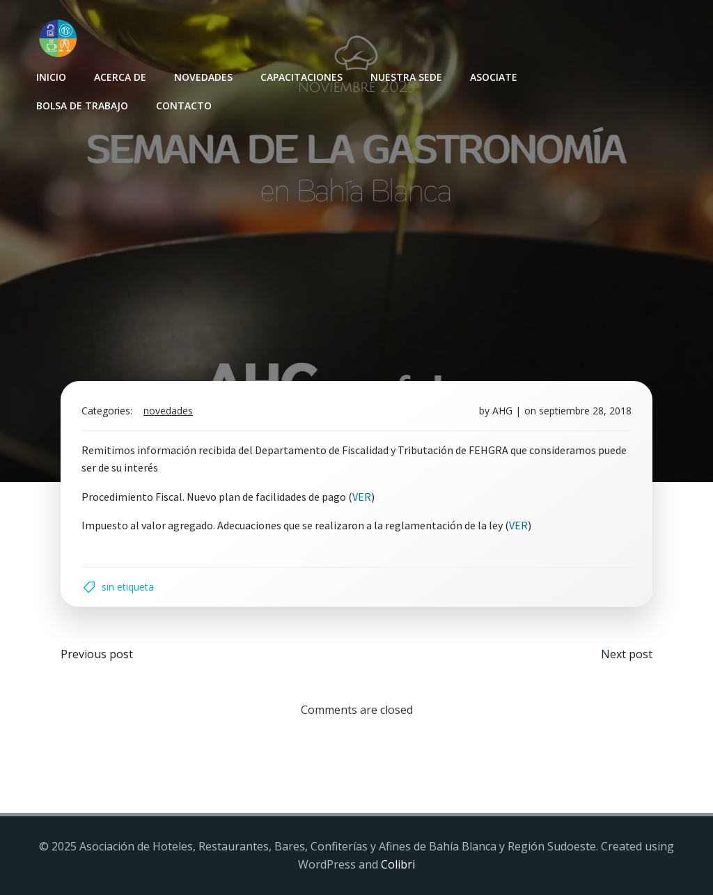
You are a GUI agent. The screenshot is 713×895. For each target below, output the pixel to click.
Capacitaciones (301, 77)
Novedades (203, 77)
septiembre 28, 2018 (585, 410)
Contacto (184, 105)
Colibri (398, 864)
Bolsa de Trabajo (82, 105)
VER (361, 497)
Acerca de (120, 77)
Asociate (493, 77)
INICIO (51, 77)
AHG (502, 410)
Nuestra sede (406, 77)
